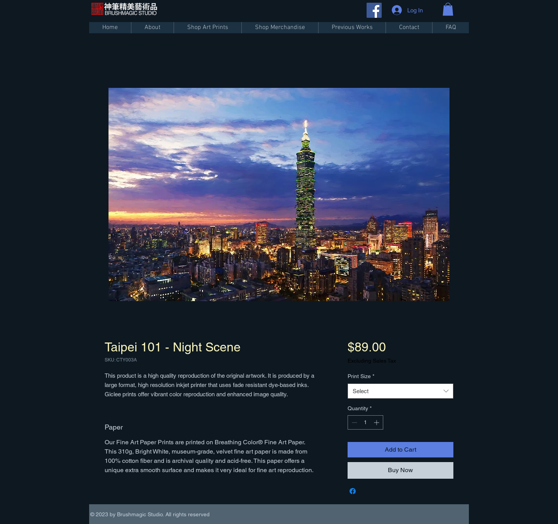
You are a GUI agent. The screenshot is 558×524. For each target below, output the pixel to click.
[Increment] (377, 422)
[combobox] (400, 391)
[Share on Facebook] (352, 491)
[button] (448, 9)
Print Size (361, 376)
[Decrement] (353, 422)
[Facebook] (374, 10)
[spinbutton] (365, 422)
